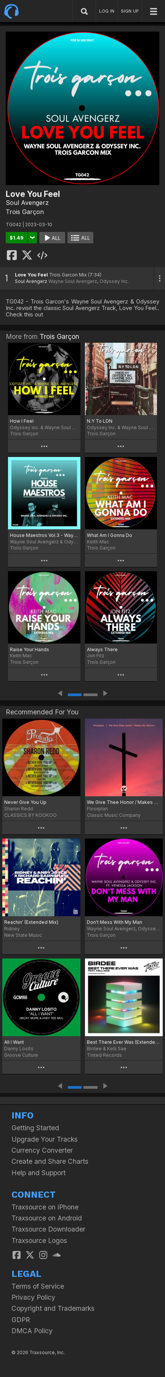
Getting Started (35, 1128)
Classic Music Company (114, 815)
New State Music (23, 935)
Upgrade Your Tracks (44, 1139)
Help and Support (38, 1173)
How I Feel (22, 421)
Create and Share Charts (49, 1161)
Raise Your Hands (29, 649)
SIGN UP (130, 11)
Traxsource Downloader (48, 1229)
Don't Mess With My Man (114, 922)
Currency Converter (42, 1150)
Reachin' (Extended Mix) (31, 922)
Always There (102, 649)
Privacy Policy (33, 1297)
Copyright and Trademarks (53, 1308)
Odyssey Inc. (114, 281)
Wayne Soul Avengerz (72, 281)
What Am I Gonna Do (109, 535)
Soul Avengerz (27, 202)
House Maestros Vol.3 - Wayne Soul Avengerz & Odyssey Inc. (44, 535)
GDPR (20, 1320)
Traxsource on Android (46, 1218)
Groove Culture (21, 1055)
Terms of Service (37, 1286)
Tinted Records (104, 1055)
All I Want (14, 1042)
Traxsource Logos (39, 1240)
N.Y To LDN (99, 421)
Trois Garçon (25, 212)
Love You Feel (31, 275)
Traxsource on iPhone (44, 1207)
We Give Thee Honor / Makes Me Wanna (124, 802)
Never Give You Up (25, 802)
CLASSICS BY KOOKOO (30, 815)
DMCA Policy (32, 1331)
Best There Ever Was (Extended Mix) (124, 1042)
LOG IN (106, 11)
